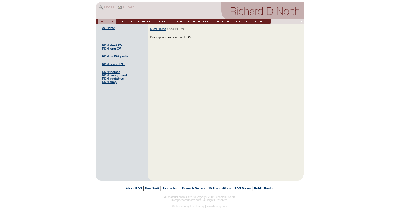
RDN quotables (113, 78)
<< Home (108, 28)
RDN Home (158, 29)
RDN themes (111, 72)
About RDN (134, 188)
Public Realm (263, 188)
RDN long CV (111, 48)
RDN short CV (112, 45)
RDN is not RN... (113, 64)
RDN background (114, 75)
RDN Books (242, 188)
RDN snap (109, 82)
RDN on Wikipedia (115, 56)
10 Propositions (219, 188)
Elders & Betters (193, 188)
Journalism (170, 188)
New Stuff (152, 188)
